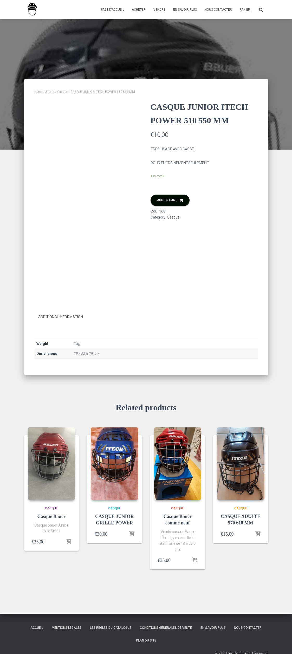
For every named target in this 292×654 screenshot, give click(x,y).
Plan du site (146, 640)
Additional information (60, 317)
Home (38, 92)
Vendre (159, 9)
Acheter (139, 9)
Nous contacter (218, 9)
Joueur (49, 92)
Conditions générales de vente (166, 628)
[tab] (64, 317)
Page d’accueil (112, 9)
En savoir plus (185, 9)
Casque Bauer (51, 516)
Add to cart (167, 200)
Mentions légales (66, 628)
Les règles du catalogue (110, 628)
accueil (36, 628)
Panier (245, 9)
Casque (62, 92)
